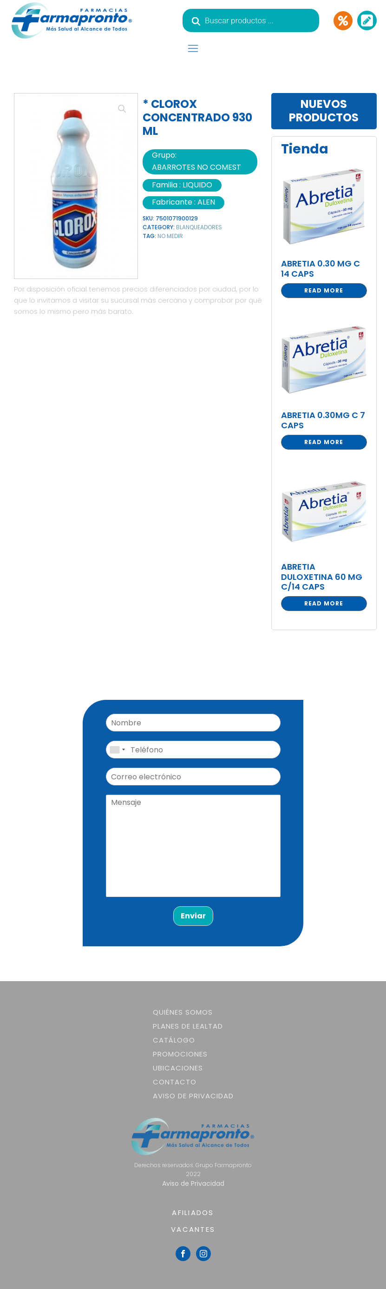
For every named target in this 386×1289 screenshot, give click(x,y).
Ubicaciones (178, 1068)
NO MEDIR (170, 236)
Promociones (180, 1054)
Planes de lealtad (188, 1026)
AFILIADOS (193, 1212)
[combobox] (117, 749)
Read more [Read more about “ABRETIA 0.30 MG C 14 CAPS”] (323, 290)
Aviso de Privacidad (193, 1096)
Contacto (174, 1082)
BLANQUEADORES (199, 227)
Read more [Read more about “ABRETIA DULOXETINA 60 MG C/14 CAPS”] (323, 603)
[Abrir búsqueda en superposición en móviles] (250, 20)
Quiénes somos (183, 1012)
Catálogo (174, 1040)
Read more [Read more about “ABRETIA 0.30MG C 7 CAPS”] (323, 442)
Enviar (193, 915)
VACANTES (193, 1229)
